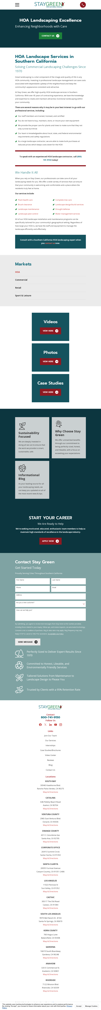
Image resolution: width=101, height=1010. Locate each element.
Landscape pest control (28, 213)
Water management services (67, 213)
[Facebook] (40, 724)
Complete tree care (63, 200)
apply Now (50, 541)
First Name (20, 580)
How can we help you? (24, 610)
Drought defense (62, 209)
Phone (18, 587)
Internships (50, 745)
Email (54, 587)
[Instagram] (60, 724)
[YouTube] (55, 724)
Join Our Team (50, 735)
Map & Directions (50, 792)
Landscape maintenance (28, 209)
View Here (50, 330)
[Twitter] (45, 724)
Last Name (56, 580)
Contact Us (50, 35)
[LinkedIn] (50, 724)
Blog (51, 765)
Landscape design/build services (69, 204)
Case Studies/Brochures (50, 750)
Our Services (50, 740)
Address (19, 595)
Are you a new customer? (25, 603)
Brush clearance (25, 204)
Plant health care (25, 200)
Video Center (50, 755)
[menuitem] (50, 272)
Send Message (28, 642)
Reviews (50, 760)
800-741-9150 (50, 717)
